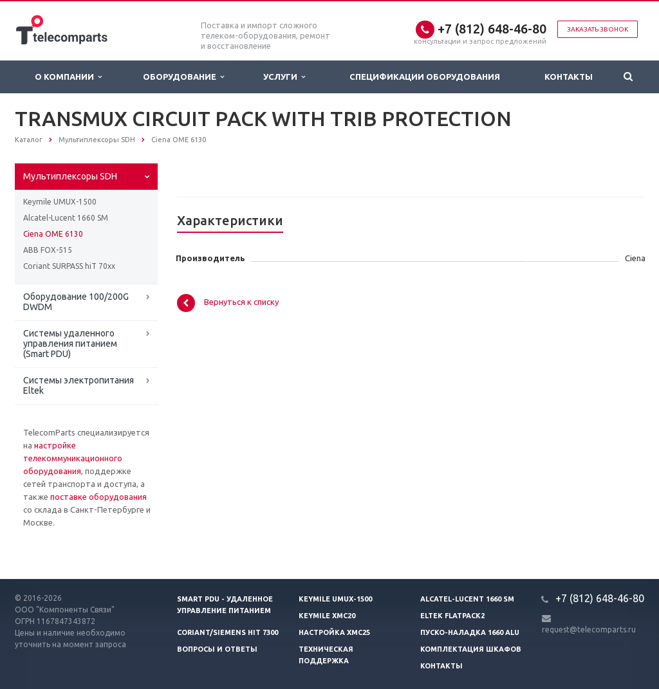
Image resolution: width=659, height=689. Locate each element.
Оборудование (183, 77)
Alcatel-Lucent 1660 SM (65, 218)
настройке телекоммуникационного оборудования (72, 458)
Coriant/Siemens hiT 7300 (227, 632)
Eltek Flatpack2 (452, 616)
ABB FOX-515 (47, 250)
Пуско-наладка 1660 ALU (469, 632)
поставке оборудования (98, 496)
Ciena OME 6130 (53, 234)
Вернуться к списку (228, 303)
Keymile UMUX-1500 (60, 202)
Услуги (284, 77)
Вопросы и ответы (217, 649)
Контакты (568, 76)
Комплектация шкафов (470, 649)
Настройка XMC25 (334, 632)
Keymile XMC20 (327, 616)
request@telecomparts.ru (589, 629)
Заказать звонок (597, 29)
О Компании (68, 77)
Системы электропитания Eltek (78, 385)
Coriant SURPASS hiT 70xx (69, 266)
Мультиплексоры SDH (70, 176)
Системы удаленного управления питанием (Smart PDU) (70, 343)
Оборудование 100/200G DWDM (76, 301)
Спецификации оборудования (424, 76)
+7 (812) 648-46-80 (492, 28)
